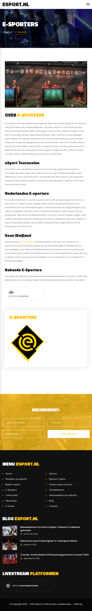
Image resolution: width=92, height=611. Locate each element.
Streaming (11, 500)
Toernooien (12, 495)
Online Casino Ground (60, 484)
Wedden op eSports (16, 479)
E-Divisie (10, 506)
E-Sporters (11, 489)
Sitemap (78, 604)
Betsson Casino (57, 479)
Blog (51, 500)
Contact (53, 506)
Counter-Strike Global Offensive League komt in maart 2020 (54, 554)
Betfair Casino (13, 484)
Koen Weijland (27, 241)
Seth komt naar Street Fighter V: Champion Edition (49, 540)
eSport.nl (15, 4)
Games (53, 473)
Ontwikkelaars (56, 489)
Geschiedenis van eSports (63, 495)
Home (9, 473)
